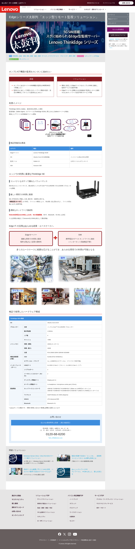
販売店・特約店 (114, 39)
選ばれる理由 (28, 9)
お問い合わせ (126, 3)
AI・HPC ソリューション (44, 521)
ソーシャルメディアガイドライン (69, 540)
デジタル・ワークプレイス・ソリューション (110, 499)
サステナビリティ (43, 9)
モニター (72, 521)
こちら (110, 47)
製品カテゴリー (118, 19)
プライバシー (43, 540)
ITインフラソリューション (45, 499)
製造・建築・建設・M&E (44, 508)
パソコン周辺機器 (77, 9)
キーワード (118, 15)
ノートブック (74, 499)
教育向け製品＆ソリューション (46, 503)
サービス (92, 9)
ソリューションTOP (42, 495)
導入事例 (103, 9)
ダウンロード (118, 23)
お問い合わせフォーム (118, 35)
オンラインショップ (108, 3)
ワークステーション (76, 512)
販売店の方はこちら (92, 3)
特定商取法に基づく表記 (88, 540)
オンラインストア (18, 515)
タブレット (73, 503)
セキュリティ (41, 516)
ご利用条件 (52, 540)
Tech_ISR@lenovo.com (55, 438)
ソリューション (59, 9)
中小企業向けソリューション (46, 512)
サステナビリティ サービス (105, 503)
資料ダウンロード (18, 507)
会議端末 (72, 516)
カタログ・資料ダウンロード (121, 9)
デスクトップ (74, 508)
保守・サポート (101, 508)
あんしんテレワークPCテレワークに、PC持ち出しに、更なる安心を (87, 471)
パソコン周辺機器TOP (75, 495)
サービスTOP (99, 495)
